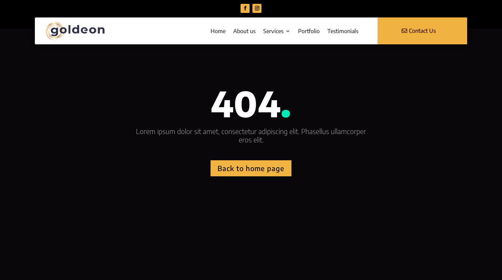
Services (273, 31)
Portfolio (309, 31)
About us (244, 31)
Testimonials (342, 31)
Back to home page (251, 168)
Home (218, 31)
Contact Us (422, 30)
